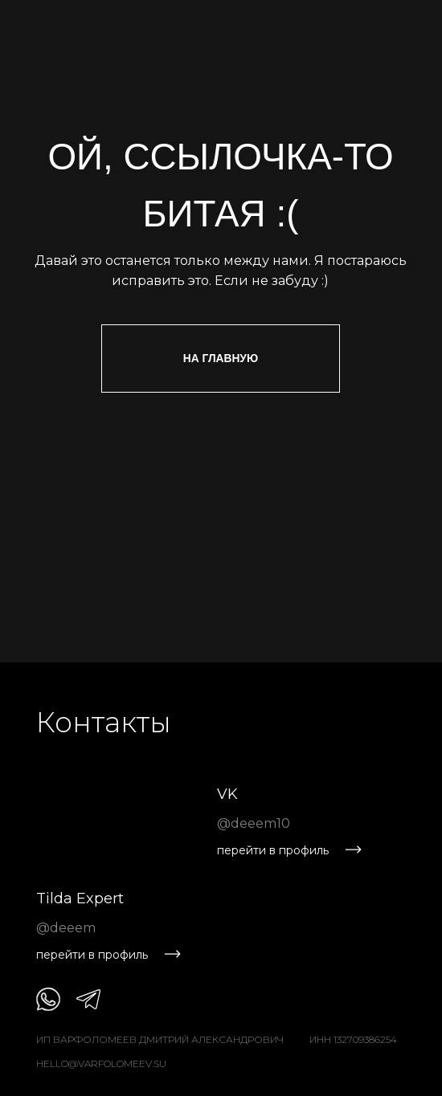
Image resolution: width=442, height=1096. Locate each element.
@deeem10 (253, 823)
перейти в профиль (273, 850)
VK (227, 794)
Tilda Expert (80, 898)
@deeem (66, 927)
